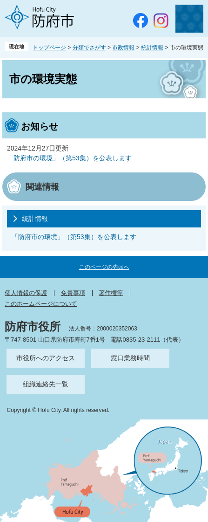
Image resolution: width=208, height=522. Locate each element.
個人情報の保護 (26, 292)
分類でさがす (89, 47)
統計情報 (152, 47)
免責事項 (73, 292)
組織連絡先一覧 (45, 384)
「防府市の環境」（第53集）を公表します (69, 158)
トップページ (49, 47)
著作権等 (111, 292)
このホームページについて (41, 303)
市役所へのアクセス (45, 358)
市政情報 (123, 47)
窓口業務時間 (130, 358)
